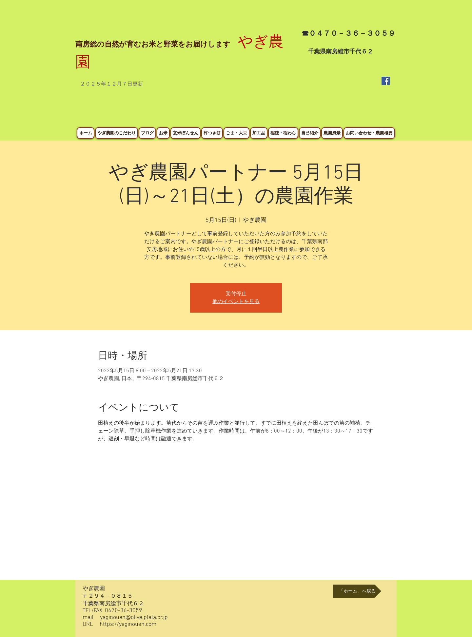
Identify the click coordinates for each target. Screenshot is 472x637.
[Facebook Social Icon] (386, 81)
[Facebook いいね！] (380, 111)
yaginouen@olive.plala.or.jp (134, 617)
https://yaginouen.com (128, 624)
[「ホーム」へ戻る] (357, 591)
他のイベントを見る (236, 302)
